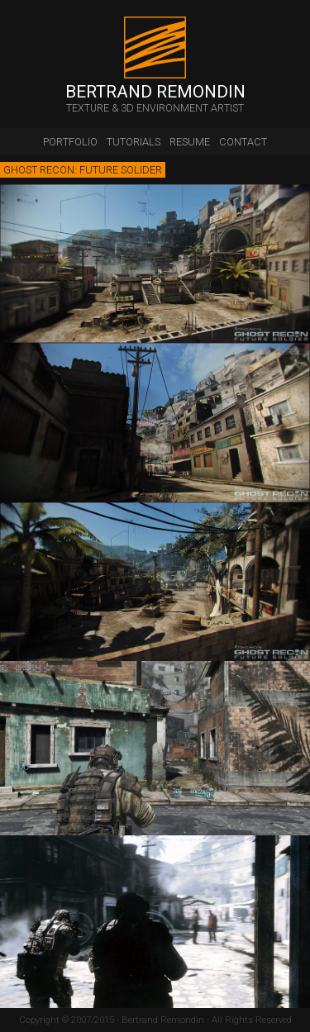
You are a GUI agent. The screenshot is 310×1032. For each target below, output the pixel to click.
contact (243, 142)
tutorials (133, 142)
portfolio (70, 142)
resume (189, 142)
